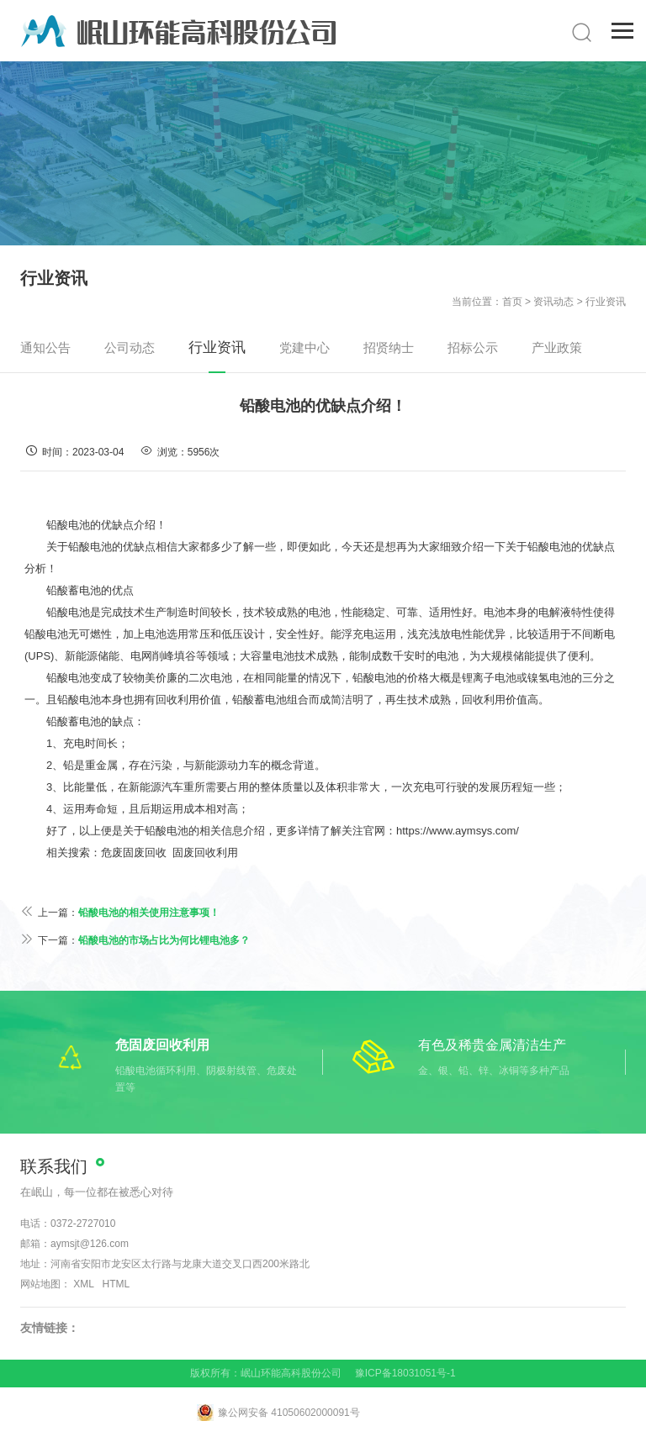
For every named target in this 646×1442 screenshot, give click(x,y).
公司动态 (129, 347)
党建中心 (304, 347)
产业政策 (557, 347)
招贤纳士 (388, 347)
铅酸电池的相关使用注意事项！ (149, 912)
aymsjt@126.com (89, 1244)
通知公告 (45, 347)
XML (83, 1284)
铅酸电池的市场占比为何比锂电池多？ (164, 940)
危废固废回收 (134, 852)
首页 (512, 302)
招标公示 (472, 347)
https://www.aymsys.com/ (457, 830)
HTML (116, 1284)
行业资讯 (605, 302)
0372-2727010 (82, 1223)
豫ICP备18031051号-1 (405, 1373)
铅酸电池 (90, 546)
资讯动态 (553, 302)
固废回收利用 (205, 852)
